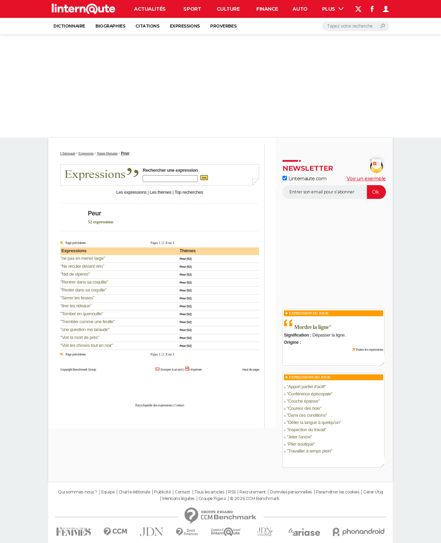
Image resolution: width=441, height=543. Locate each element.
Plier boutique (301, 444)
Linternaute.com (304, 178)
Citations (147, 26)
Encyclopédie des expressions (154, 405)
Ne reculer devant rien (82, 266)
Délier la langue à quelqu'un (313, 422)
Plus (332, 9)
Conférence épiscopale (309, 393)
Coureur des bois (304, 408)
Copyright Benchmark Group (78, 369)
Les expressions (131, 192)
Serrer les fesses (77, 297)
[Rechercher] (355, 26)
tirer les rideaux (76, 305)
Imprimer (196, 369)
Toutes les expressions (369, 349)
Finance (267, 9)
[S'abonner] (334, 192)
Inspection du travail (306, 429)
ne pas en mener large (82, 258)
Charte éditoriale (134, 492)
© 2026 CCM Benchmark (254, 498)
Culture (228, 9)
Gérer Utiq (373, 492)
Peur (183, 258)
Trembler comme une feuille (87, 321)
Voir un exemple (366, 178)
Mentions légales (178, 498)
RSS (232, 492)
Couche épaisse (303, 401)
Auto (300, 9)
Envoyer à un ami (171, 369)
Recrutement (252, 492)
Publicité (162, 492)
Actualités (150, 9)
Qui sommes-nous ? (77, 492)
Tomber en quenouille (82, 313)
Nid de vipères (75, 274)
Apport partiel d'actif (306, 386)
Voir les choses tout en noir (86, 345)
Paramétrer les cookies (337, 492)
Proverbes (223, 26)
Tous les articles (209, 492)
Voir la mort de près (80, 337)
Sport (192, 9)
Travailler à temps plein (309, 451)
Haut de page (250, 369)
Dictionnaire (69, 26)
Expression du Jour (308, 313)
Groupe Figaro (212, 498)
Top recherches (189, 192)
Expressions (185, 26)
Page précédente (75, 243)
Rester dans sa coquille (83, 289)
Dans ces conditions (306, 415)
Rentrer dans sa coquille (84, 282)
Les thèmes (160, 192)
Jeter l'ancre (299, 436)
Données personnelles (291, 492)
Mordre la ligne (311, 327)
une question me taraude (85, 329)
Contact (179, 405)
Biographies (110, 26)
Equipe (107, 492)
